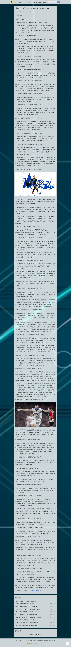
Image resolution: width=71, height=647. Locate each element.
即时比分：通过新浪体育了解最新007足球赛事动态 (28, 617)
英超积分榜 (28, 590)
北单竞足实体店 (37, 2)
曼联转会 (38, 590)
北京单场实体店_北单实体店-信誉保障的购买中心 (32, 640)
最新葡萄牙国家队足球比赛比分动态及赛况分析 (28, 625)
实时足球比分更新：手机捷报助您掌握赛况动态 (28, 622)
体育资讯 (20, 2)
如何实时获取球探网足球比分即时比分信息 (26, 606)
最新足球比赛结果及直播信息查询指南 (25, 620)
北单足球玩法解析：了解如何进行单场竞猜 (26, 614)
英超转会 (22, 590)
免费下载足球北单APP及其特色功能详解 (26, 601)
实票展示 (45, 2)
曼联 (22, 22)
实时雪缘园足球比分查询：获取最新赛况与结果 (28, 609)
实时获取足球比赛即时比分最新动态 (25, 603)
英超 (28, 90)
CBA (32, 2)
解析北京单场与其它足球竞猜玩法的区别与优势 (28, 612)
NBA (24, 2)
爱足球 (28, 2)
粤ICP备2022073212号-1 (50, 640)
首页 (15, 2)
